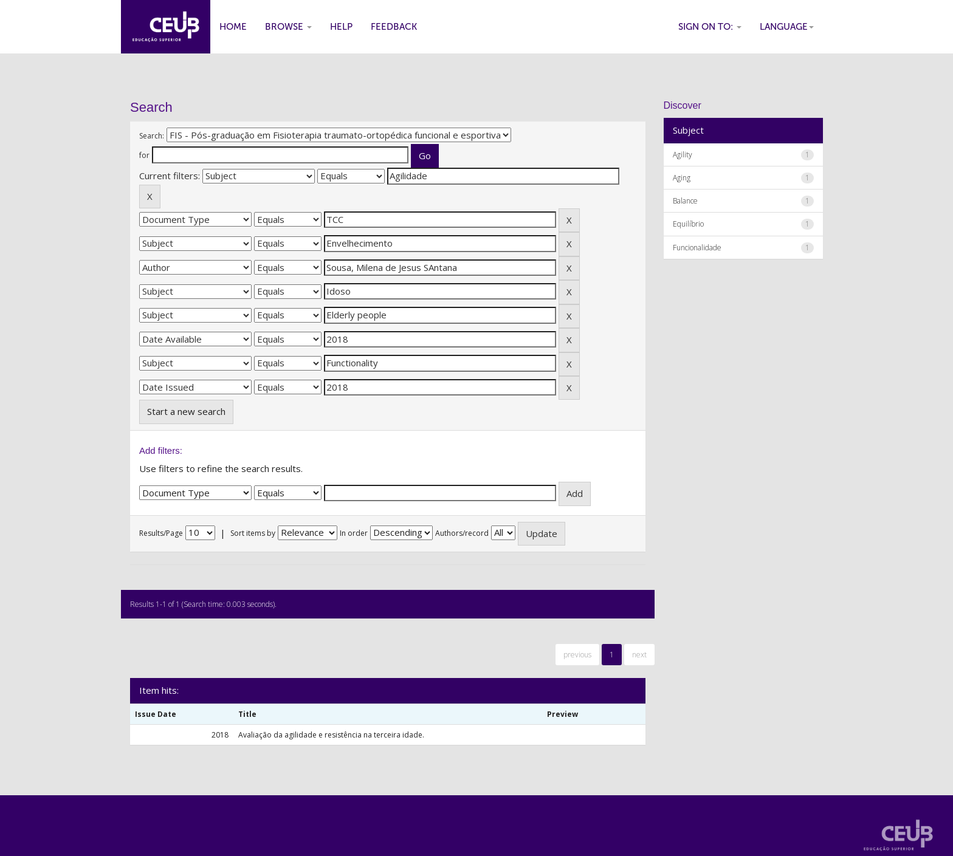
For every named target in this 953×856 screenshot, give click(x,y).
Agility (682, 154)
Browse (288, 26)
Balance (685, 201)
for (144, 155)
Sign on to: (709, 26)
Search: (151, 136)
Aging (681, 178)
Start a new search (186, 411)
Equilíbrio (688, 224)
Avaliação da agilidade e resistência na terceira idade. (331, 735)
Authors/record (462, 533)
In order (354, 533)
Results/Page (161, 533)
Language (787, 26)
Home (233, 26)
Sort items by (252, 533)
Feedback (394, 26)
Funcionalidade (697, 247)
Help (341, 26)
